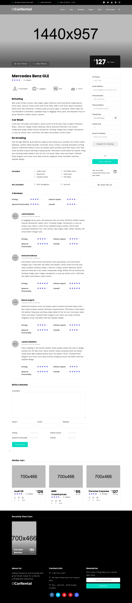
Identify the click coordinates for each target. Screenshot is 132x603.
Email (40, 422)
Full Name (105, 79)
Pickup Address (105, 107)
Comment (16, 391)
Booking (81, 9)
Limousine (93, 600)
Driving (14, 433)
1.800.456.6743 (44, 2)
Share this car (105, 185)
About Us (84, 600)
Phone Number (105, 97)
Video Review (40, 64)
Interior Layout (55, 433)
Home (62, 9)
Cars (71, 9)
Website (66, 422)
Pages (90, 9)
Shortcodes (110, 9)
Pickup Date (105, 116)
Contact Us (116, 600)
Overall (53, 438)
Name (15, 422)
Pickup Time (105, 126)
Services (102, 600)
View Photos (20, 64)
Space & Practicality (19, 438)
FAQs (108, 600)
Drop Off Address (105, 135)
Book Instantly (105, 161)
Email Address (105, 88)
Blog (99, 9)
